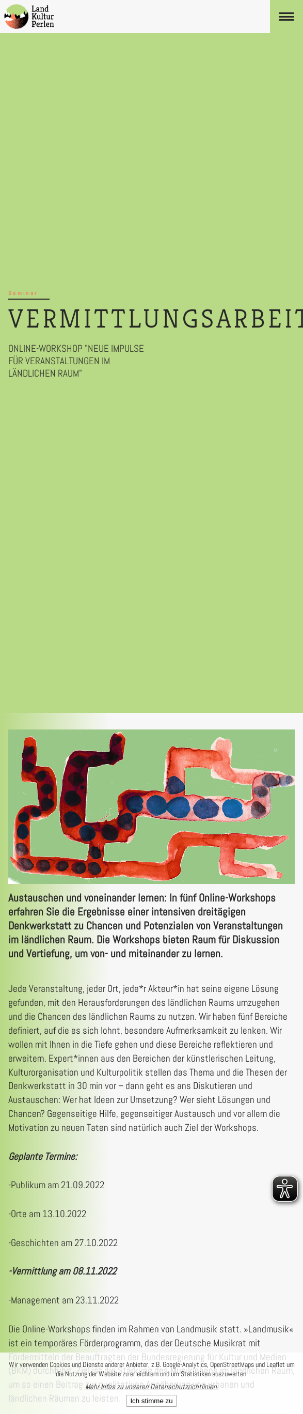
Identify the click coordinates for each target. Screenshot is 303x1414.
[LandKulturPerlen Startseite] (29, 16)
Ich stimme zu (151, 1401)
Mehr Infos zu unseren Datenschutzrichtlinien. (151, 1386)
